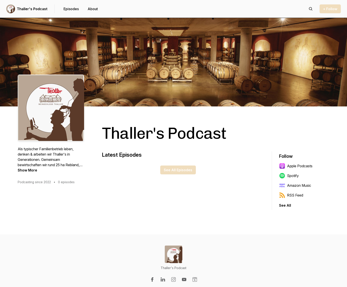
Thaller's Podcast (32, 9)
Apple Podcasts (295, 166)
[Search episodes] (310, 9)
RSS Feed (291, 195)
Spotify (289, 176)
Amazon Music (295, 185)
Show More (27, 170)
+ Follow (330, 9)
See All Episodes (178, 170)
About (93, 9)
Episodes (71, 9)
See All (285, 205)
